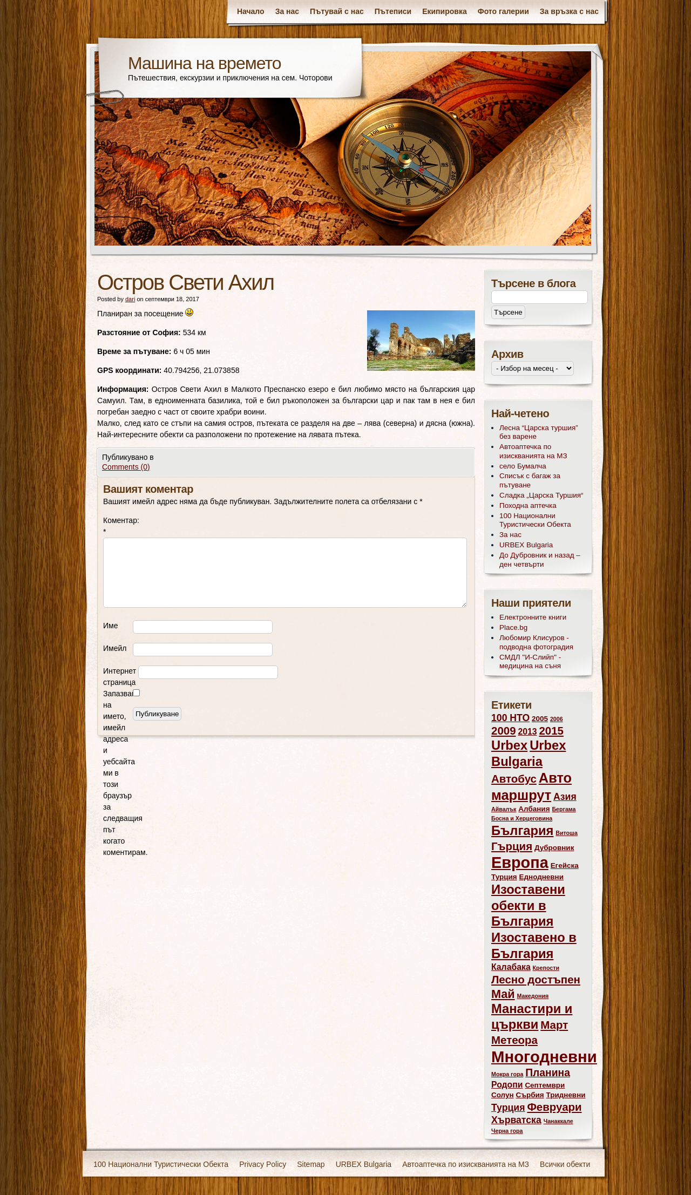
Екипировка (444, 11)
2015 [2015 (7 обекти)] (551, 730)
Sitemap (310, 1164)
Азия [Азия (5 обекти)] (565, 796)
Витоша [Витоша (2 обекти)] (566, 833)
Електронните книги (532, 617)
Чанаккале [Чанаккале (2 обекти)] (558, 1121)
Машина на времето (204, 63)
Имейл (114, 648)
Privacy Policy (262, 1164)
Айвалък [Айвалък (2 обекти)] (503, 809)
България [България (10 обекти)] (522, 831)
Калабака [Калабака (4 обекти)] (511, 967)
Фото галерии (503, 11)
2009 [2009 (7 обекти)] (503, 730)
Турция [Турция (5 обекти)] (508, 1107)
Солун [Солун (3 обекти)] (502, 1095)
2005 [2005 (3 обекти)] (540, 719)
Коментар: (118, 526)
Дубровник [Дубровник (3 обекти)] (554, 848)
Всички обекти (565, 1164)
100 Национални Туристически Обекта (535, 520)
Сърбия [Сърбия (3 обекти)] (530, 1095)
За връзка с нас (569, 11)
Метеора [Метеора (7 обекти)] (514, 1040)
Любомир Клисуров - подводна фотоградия (536, 642)
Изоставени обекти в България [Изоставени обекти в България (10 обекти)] (528, 905)
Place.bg (513, 627)
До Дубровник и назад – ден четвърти (539, 559)
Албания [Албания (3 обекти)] (534, 809)
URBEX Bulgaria (526, 545)
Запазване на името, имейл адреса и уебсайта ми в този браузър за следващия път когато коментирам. (118, 773)
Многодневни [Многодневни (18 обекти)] (544, 1056)
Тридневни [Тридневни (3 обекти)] (566, 1095)
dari (130, 299)
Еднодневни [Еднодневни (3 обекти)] (541, 877)
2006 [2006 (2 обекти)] (556, 719)
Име (110, 625)
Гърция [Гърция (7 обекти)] (511, 846)
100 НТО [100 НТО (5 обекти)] (510, 717)
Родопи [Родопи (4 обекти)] (507, 1084)
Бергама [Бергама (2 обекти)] (563, 809)
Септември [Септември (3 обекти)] (545, 1085)
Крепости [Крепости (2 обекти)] (546, 968)
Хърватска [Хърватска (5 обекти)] (516, 1120)
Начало (251, 11)
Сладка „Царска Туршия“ (541, 495)
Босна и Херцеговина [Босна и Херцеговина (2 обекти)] (521, 818)
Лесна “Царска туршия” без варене (538, 432)
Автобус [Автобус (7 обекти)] (514, 778)
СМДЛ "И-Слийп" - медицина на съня (530, 661)
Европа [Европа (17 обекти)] (519, 862)
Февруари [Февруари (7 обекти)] (554, 1107)
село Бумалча (522, 466)
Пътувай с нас (337, 11)
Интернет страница (119, 677)
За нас (287, 11)
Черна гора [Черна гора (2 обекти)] (507, 1131)
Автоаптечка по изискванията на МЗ (533, 451)
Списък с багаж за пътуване (529, 480)
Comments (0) (126, 467)
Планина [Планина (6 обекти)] (547, 1072)
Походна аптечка (528, 505)
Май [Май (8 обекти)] (503, 994)
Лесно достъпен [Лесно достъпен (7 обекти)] (535, 979)
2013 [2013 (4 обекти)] (527, 731)
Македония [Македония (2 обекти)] (533, 996)
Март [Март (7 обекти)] (554, 1025)
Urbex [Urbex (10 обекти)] (509, 745)
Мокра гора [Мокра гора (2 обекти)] (507, 1074)
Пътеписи (393, 11)
